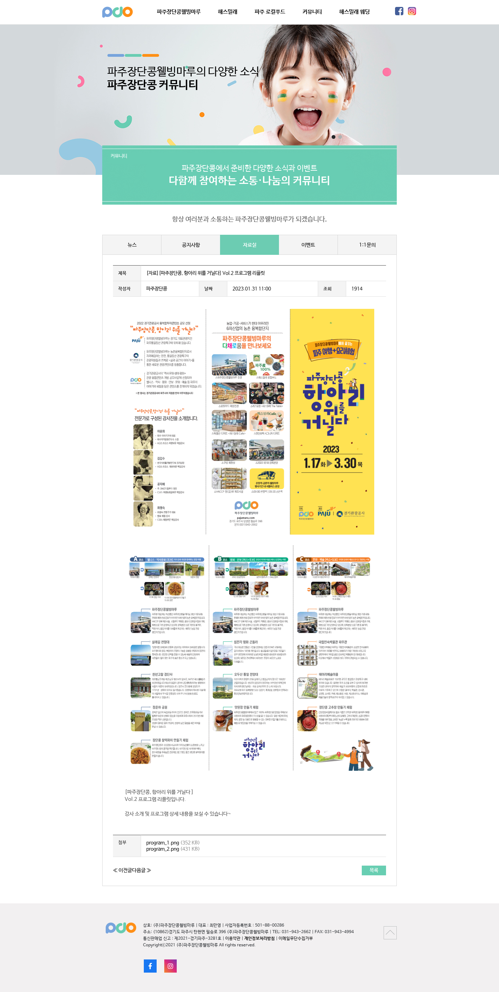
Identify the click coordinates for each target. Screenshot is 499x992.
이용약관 (232, 938)
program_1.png (162, 843)
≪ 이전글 (122, 870)
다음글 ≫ (141, 870)
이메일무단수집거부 (296, 938)
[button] (333, 137)
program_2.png (162, 849)
